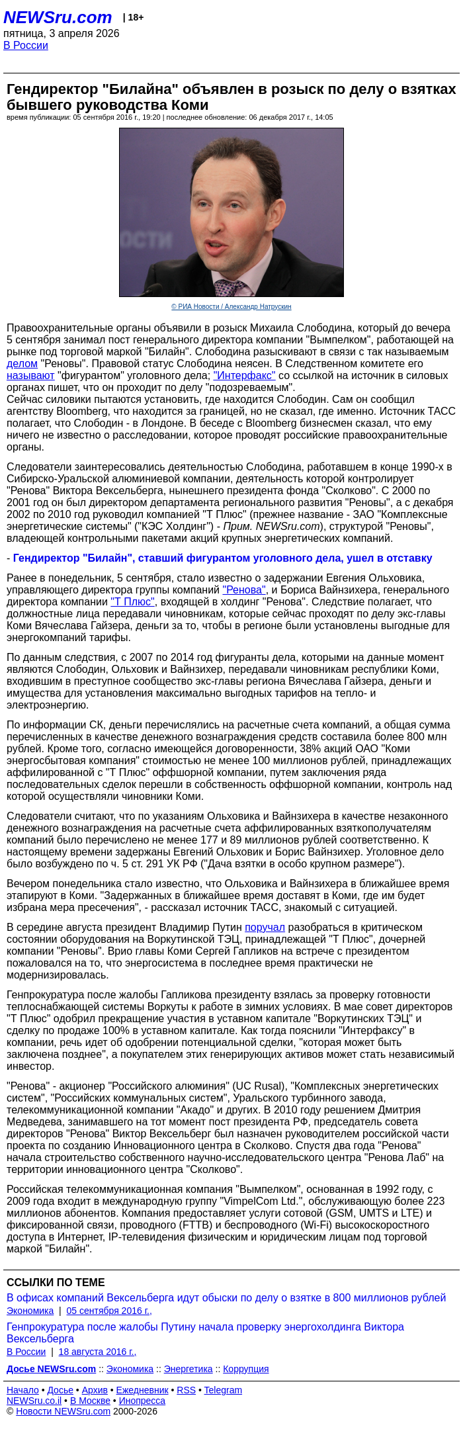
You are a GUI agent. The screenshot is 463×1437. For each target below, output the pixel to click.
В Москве (90, 1400)
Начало (23, 1390)
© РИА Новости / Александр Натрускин (231, 306)
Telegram (223, 1390)
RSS (186, 1390)
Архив (95, 1390)
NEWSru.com (57, 17)
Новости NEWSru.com (63, 1411)
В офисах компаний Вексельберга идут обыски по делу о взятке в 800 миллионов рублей (226, 1297)
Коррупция (246, 1369)
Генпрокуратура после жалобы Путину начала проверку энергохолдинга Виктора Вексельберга (205, 1332)
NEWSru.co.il (34, 1400)
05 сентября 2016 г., (109, 1310)
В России (25, 45)
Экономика (30, 1310)
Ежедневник (142, 1390)
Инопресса (142, 1400)
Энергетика (188, 1369)
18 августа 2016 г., (98, 1351)
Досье (60, 1390)
